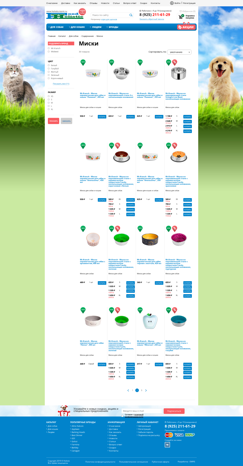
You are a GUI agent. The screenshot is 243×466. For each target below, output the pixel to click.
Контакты (155, 3)
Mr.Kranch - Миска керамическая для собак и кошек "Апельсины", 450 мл (93, 179)
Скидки (143, 3)
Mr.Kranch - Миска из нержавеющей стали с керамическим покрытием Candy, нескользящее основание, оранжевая (178, 181)
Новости (105, 3)
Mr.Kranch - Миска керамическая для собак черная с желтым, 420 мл (149, 262)
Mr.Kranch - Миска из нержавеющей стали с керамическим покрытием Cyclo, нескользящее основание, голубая (178, 346)
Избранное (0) (188, 11)
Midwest (54, 51)
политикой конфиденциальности (134, 415)
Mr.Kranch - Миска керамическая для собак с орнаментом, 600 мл (92, 262)
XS (52, 96)
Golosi (74, 441)
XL (52, 109)
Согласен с (134, 416)
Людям (97, 27)
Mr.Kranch (55, 48)
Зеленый (55, 75)
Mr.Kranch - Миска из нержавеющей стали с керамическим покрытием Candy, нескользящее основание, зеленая (121, 264)
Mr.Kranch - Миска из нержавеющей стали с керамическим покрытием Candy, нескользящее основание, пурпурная (178, 264)
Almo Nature (77, 426)
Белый (54, 65)
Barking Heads (78, 432)
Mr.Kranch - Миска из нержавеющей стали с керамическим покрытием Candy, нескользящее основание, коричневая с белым (121, 181)
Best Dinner (77, 435)
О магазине (51, 3)
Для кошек (78, 27)
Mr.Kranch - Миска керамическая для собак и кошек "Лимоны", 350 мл (150, 95)
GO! (73, 438)
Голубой (55, 68)
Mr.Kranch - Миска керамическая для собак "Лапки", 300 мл (92, 343)
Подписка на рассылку (149, 435)
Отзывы (93, 3)
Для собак (57, 27)
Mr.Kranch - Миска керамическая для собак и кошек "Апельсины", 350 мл (150, 179)
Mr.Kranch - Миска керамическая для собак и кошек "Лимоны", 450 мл (93, 95)
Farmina (75, 444)
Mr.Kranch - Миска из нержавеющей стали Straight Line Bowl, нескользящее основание (178, 96)
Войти (177, 3)
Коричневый (57, 78)
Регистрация (189, 3)
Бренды (113, 27)
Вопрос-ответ (129, 3)
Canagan (76, 450)
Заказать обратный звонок (151, 19)
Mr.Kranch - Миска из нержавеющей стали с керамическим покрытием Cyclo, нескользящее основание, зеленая (121, 346)
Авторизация (144, 426)
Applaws (75, 429)
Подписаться (174, 411)
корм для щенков (109, 19)
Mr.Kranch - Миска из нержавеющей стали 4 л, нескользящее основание (120, 95)
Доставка (65, 3)
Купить (102, 117)
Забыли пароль (145, 432)
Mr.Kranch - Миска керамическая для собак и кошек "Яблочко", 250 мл (150, 343)
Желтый (54, 71)
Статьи (116, 3)
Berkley (75, 447)
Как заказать (80, 3)
